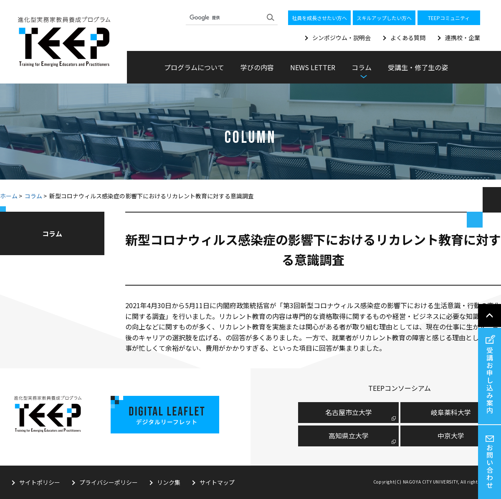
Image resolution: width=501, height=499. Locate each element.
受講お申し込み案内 (489, 380)
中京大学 (451, 436)
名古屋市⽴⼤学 (348, 412)
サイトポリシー (39, 482)
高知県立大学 (349, 436)
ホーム (9, 196)
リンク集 (168, 482)
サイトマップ (217, 482)
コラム (33, 196)
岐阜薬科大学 (451, 412)
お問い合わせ (489, 466)
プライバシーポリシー (108, 482)
